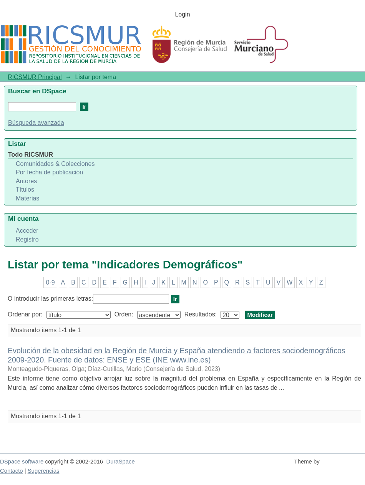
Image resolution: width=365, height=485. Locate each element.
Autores (26, 181)
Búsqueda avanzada (36, 122)
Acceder (27, 230)
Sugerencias (44, 471)
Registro (27, 239)
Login (182, 14)
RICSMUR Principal (34, 77)
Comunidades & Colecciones (55, 164)
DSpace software (21, 462)
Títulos (25, 189)
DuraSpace (120, 462)
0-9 (50, 282)
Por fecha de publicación (49, 172)
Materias (27, 198)
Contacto (11, 471)
